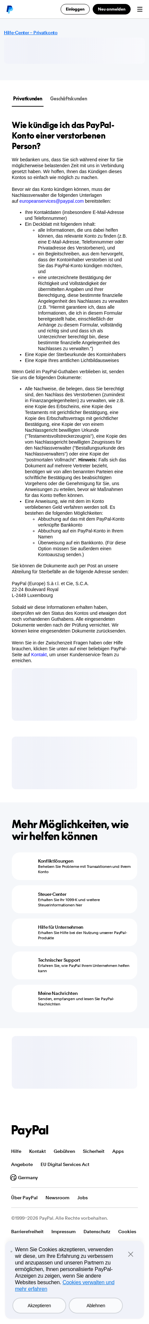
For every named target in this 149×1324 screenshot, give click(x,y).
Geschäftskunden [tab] (68, 98)
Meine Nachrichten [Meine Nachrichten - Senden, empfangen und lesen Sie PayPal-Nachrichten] (57, 993)
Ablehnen (95, 1305)
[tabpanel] (70, 391)
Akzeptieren (39, 1305)
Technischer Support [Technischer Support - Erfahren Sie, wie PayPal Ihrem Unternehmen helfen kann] (59, 960)
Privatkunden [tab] (27, 98)
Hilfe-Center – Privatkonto (31, 32)
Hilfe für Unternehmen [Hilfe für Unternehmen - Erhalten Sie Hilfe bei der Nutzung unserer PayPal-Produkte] (60, 927)
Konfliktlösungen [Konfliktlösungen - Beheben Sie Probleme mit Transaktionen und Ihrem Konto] (55, 861)
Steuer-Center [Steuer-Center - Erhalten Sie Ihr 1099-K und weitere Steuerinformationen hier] (52, 894)
